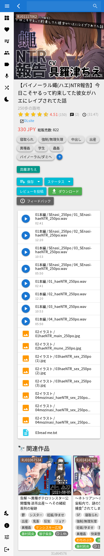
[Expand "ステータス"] (58, 181)
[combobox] (60, 6)
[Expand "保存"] (30, 181)
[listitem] (7, 18)
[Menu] (7, 6)
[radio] (21, 114)
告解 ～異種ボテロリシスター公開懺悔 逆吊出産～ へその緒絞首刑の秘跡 (44, 502)
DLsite (29, 120)
